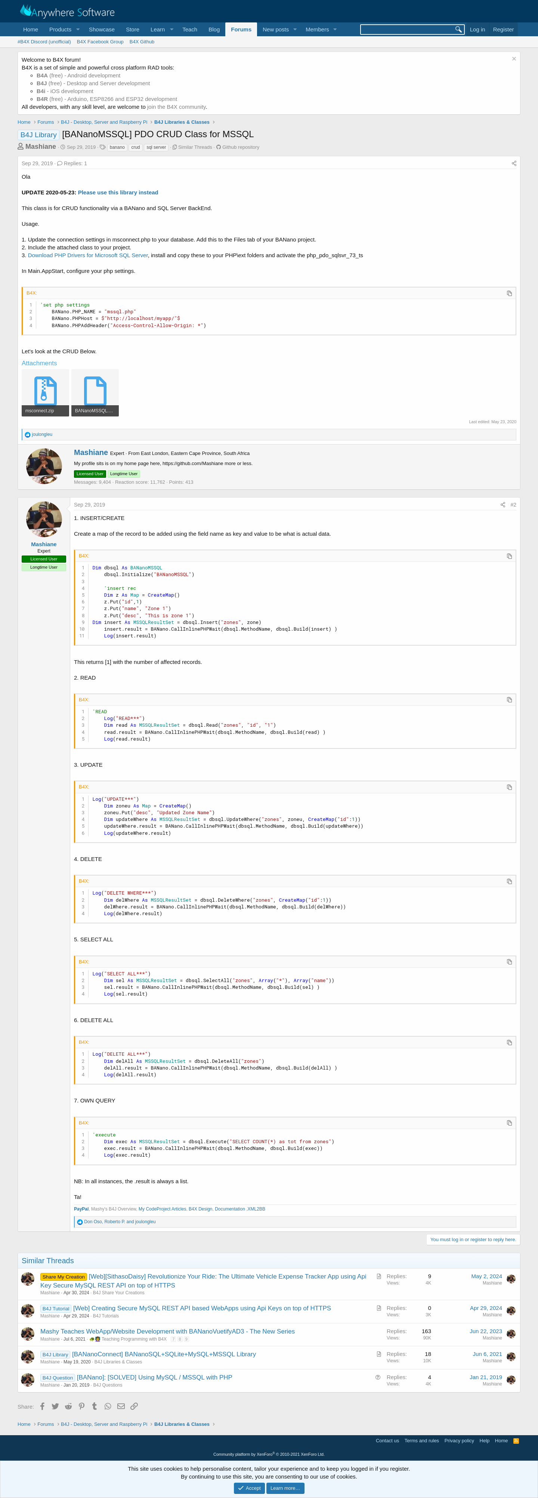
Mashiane (40, 146)
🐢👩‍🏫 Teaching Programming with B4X (128, 1339)
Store (132, 29)
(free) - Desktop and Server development (93, 83)
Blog (214, 29)
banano (117, 147)
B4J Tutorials (106, 1316)
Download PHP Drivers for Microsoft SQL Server (88, 255)
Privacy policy (459, 1440)
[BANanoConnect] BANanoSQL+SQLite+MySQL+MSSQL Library (164, 1354)
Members (317, 29)
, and (119, 1221)
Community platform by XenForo (269, 1454)
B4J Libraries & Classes (118, 1362)
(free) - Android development (78, 75)
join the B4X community (176, 107)
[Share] (514, 164)
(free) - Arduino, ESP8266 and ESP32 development (107, 99)
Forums (241, 29)
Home (30, 29)
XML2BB (256, 1209)
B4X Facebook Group (100, 41)
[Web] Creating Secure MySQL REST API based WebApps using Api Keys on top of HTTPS (202, 1308)
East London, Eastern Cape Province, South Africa (195, 453)
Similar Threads (195, 147)
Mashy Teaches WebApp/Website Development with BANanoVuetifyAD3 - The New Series (167, 1331)
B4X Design (200, 1209)
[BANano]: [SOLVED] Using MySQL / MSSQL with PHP (154, 1377)
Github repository (240, 147)
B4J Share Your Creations (119, 1292)
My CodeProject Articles (162, 1209)
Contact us (387, 1440)
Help (485, 1440)
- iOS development (65, 91)
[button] (63, 29)
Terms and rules (422, 1440)
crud (135, 147)
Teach (189, 29)
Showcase (102, 29)
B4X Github (142, 41)
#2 (513, 505)
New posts (276, 29)
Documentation (230, 1209)
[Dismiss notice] (513, 60)
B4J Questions (107, 1385)
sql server (156, 147)
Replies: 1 (72, 163)
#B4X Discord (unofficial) (44, 41)
